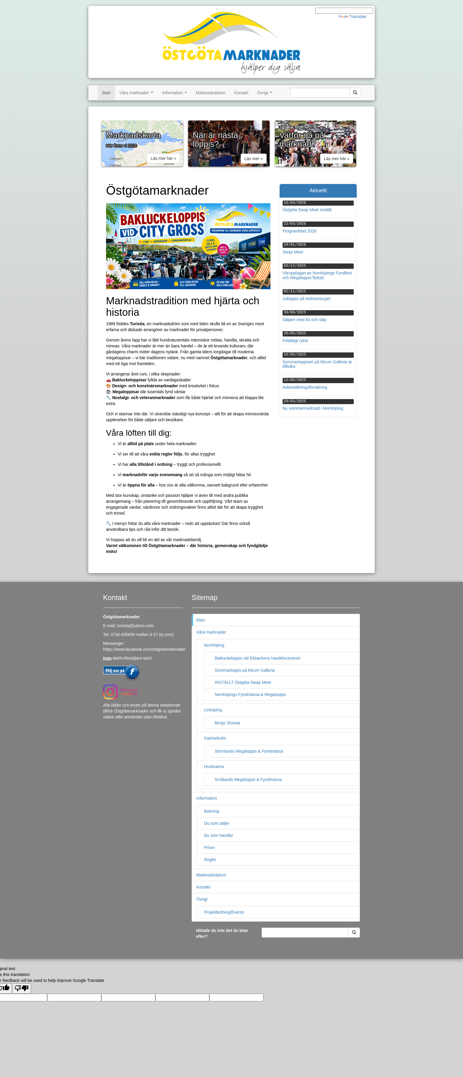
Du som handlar (218, 835)
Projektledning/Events (224, 912)
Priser (209, 847)
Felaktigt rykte (295, 340)
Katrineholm (215, 738)
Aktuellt (318, 190)
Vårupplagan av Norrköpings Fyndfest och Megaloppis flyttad (317, 275)
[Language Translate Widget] (344, 11)
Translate (352, 16)
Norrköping (214, 645)
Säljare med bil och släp (305, 319)
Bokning (211, 811)
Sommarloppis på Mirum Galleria (245, 670)
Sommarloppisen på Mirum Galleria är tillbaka (317, 364)
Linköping (213, 709)
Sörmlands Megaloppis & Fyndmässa (249, 751)
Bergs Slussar (227, 722)
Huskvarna (214, 766)
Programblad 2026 (300, 231)
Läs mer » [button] (253, 158)
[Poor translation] (21, 988)
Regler (210, 859)
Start (106, 92)
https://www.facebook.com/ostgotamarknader (144, 649)
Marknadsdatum (210, 92)
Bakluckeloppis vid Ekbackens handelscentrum (258, 658)
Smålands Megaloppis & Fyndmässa (248, 779)
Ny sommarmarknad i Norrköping (313, 408)
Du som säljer (216, 823)
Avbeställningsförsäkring (305, 387)
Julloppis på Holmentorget (306, 298)
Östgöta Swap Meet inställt (307, 209)
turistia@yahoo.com (135, 625)
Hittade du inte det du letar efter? (222, 933)
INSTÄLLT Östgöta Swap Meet (243, 682)
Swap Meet (293, 252)
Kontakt (241, 92)
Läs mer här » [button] (163, 158)
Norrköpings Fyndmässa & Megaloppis (250, 694)
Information (175, 94)
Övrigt (266, 94)
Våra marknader (138, 94)
